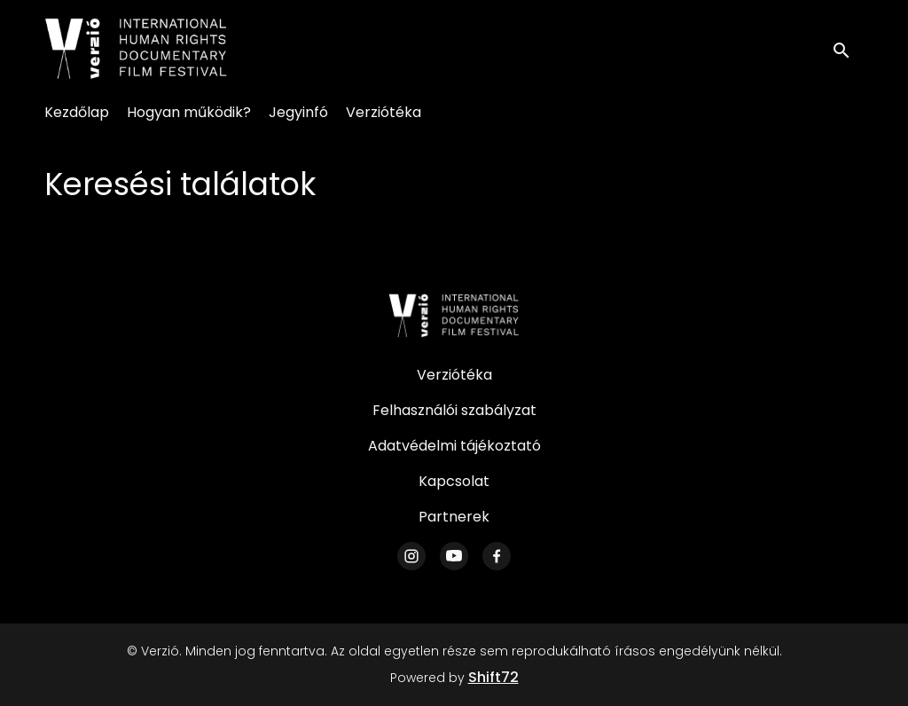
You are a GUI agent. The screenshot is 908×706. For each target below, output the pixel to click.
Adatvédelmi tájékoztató (454, 445)
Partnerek (454, 516)
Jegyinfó (298, 112)
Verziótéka (383, 112)
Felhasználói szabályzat (454, 410)
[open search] (848, 48)
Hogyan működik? (189, 112)
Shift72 (493, 677)
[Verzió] (454, 316)
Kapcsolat (454, 481)
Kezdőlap (76, 112)
